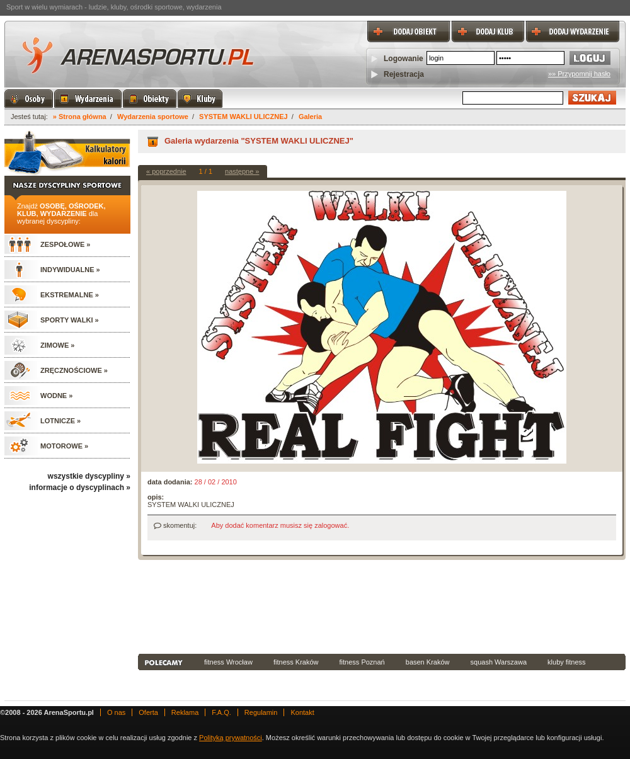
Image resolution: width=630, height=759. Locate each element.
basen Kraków (428, 662)
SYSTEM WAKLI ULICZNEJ (243, 116)
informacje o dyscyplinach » (79, 487)
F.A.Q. (221, 712)
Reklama (184, 712)
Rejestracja (404, 74)
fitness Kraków (296, 662)
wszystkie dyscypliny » (89, 476)
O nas (116, 712)
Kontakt (302, 712)
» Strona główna (79, 116)
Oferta (148, 712)
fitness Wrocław (228, 662)
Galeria (310, 116)
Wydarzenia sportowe (152, 116)
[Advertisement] (194, 605)
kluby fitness (566, 662)
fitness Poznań (362, 662)
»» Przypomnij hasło (579, 73)
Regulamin (261, 712)
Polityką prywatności (230, 737)
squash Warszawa (499, 662)
